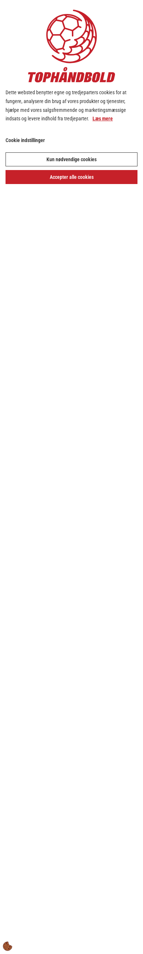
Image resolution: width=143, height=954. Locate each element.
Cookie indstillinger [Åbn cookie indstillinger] (25, 140)
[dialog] (71, 477)
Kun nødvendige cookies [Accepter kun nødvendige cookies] (71, 159)
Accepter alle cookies (72, 177)
